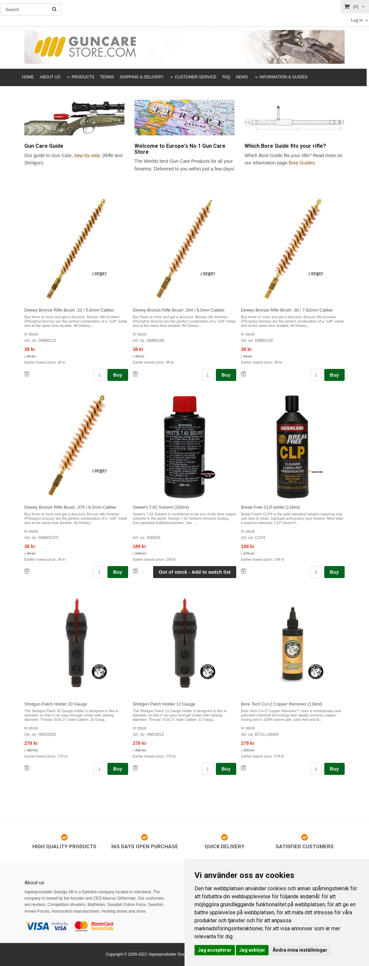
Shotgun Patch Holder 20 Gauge (55, 703)
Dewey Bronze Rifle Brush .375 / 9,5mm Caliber (70, 507)
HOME (28, 77)
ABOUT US (50, 77)
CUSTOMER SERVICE (195, 77)
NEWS (242, 77)
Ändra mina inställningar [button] (300, 950)
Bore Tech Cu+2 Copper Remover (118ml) (281, 703)
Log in (357, 20)
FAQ (226, 77)
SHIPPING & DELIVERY (141, 77)
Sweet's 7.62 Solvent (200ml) (161, 507)
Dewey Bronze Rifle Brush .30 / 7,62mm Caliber (287, 310)
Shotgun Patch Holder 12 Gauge (164, 703)
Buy (117, 375)
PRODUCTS (83, 77)
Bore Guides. (302, 162)
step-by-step (87, 155)
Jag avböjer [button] (252, 950)
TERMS (107, 77)
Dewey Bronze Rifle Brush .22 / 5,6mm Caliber (69, 310)
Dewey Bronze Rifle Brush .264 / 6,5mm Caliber (179, 310)
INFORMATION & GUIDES (284, 77)
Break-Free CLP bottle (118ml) (270, 507)
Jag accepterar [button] (215, 950)
